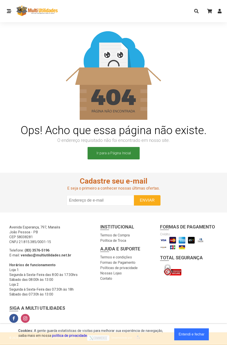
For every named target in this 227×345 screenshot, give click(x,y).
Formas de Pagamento (117, 262)
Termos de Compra (115, 235)
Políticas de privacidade (119, 268)
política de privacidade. (70, 335)
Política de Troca (113, 240)
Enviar (147, 200)
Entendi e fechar (192, 334)
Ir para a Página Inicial (113, 153)
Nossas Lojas (111, 273)
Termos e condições (116, 257)
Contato (106, 278)
